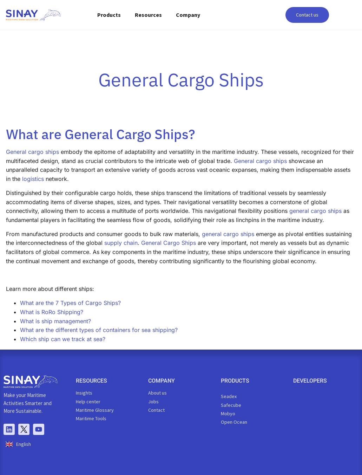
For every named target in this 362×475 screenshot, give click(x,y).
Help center (88, 401)
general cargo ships (315, 210)
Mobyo (228, 413)
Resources (148, 14)
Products (109, 14)
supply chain (121, 242)
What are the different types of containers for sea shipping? (99, 329)
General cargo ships (32, 151)
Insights (84, 393)
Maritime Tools (91, 418)
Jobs (153, 401)
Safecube (231, 405)
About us (157, 393)
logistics (33, 178)
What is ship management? (55, 321)
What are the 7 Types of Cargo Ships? (70, 302)
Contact (156, 410)
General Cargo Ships (168, 242)
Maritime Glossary (95, 410)
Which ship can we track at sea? (62, 339)
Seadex (229, 396)
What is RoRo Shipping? (51, 311)
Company (188, 14)
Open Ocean (234, 422)
